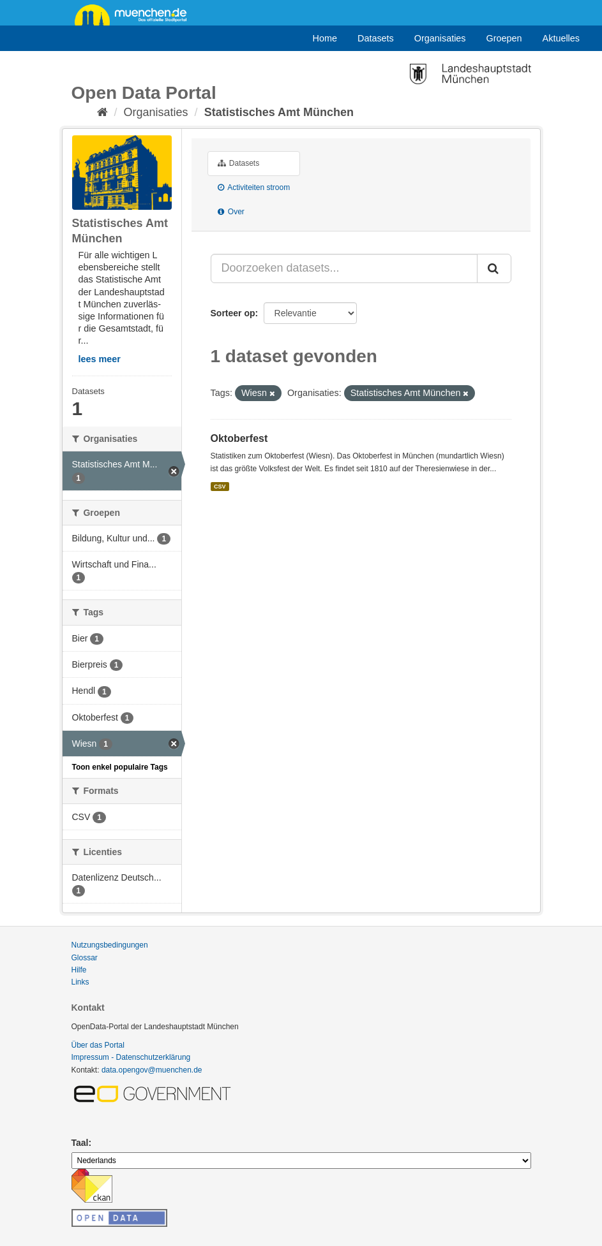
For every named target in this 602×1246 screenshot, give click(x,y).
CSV (220, 486)
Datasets (375, 38)
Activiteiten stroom (254, 187)
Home (325, 38)
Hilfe (79, 969)
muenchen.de (135, 14)
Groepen (504, 38)
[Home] (102, 112)
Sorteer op (233, 313)
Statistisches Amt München (279, 112)
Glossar (84, 957)
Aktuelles (561, 38)
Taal (80, 1143)
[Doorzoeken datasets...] (344, 268)
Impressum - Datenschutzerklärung (131, 1057)
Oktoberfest (239, 438)
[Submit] (494, 268)
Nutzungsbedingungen (109, 945)
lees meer (100, 359)
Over (231, 211)
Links (80, 982)
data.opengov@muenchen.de (152, 1070)
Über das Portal (97, 1045)
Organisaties (440, 38)
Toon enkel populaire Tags (120, 767)
